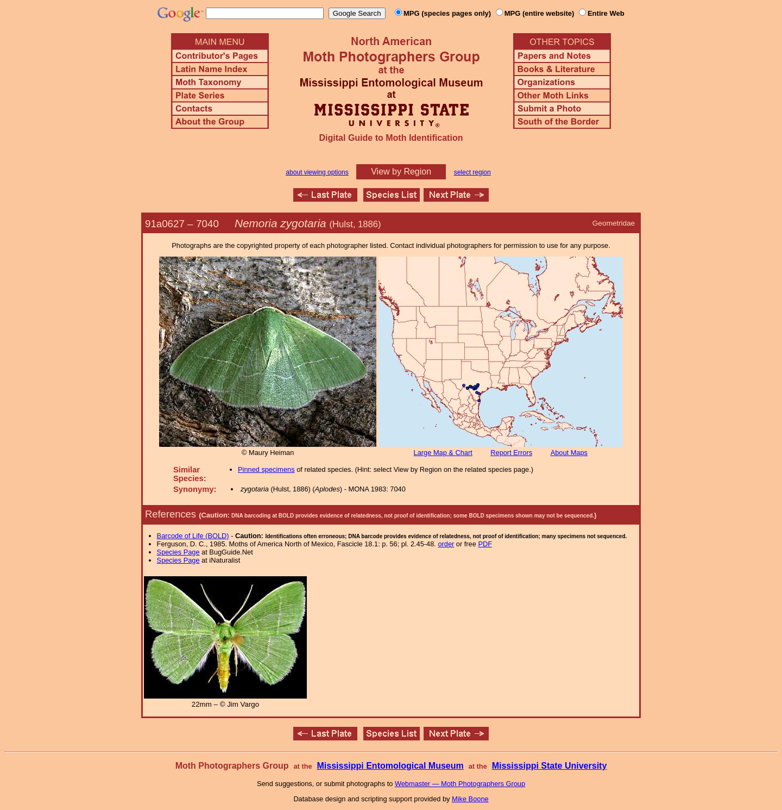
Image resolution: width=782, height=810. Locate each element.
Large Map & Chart (443, 452)
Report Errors (511, 452)
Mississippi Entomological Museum (390, 765)
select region (472, 172)
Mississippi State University (549, 765)
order (446, 544)
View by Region (401, 171)
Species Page (178, 552)
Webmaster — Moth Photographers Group (460, 784)
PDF (485, 544)
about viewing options (317, 172)
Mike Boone (470, 799)
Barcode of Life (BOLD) (193, 536)
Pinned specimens (266, 469)
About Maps (569, 452)
